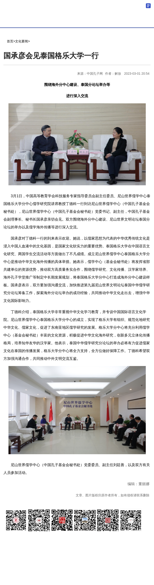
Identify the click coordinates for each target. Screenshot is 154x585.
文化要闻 (21, 41)
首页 (10, 41)
